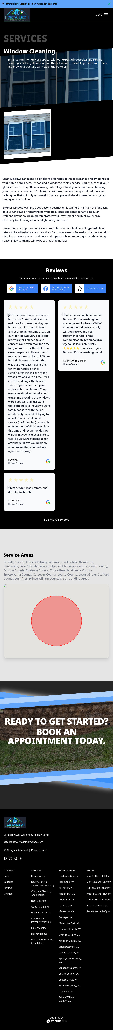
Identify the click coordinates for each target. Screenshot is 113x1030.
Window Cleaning (40, 912)
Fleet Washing (39, 927)
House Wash (38, 876)
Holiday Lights (39, 933)
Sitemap (8, 893)
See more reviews (56, 520)
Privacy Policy (38, 850)
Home (7, 876)
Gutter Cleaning (40, 906)
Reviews (8, 887)
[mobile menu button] (105, 14)
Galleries (8, 882)
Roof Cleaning (39, 900)
